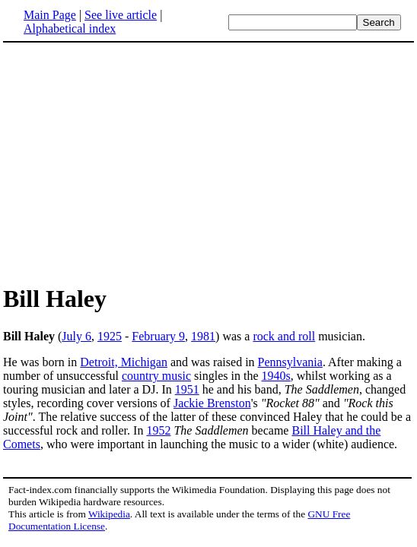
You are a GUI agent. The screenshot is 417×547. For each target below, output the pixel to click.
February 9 (158, 336)
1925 (109, 336)
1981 (203, 336)
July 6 (76, 336)
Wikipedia (109, 514)
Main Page (50, 14)
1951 (187, 389)
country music (156, 375)
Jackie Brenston (212, 403)
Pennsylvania (290, 362)
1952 (158, 430)
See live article (120, 14)
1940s (276, 375)
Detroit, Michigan (123, 362)
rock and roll (284, 336)
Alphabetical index (70, 28)
